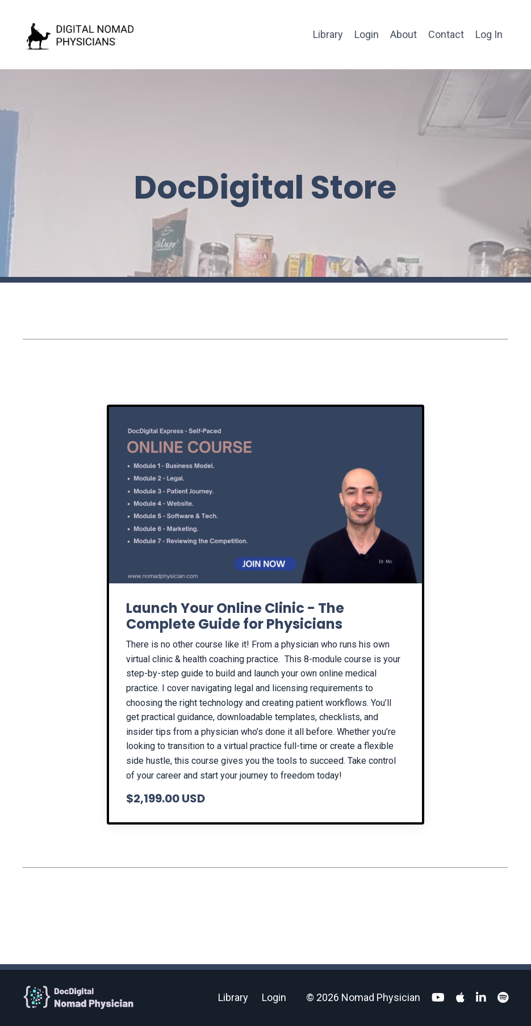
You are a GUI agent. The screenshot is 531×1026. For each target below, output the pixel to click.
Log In (489, 34)
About (403, 34)
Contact (446, 34)
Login (366, 34)
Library (328, 34)
